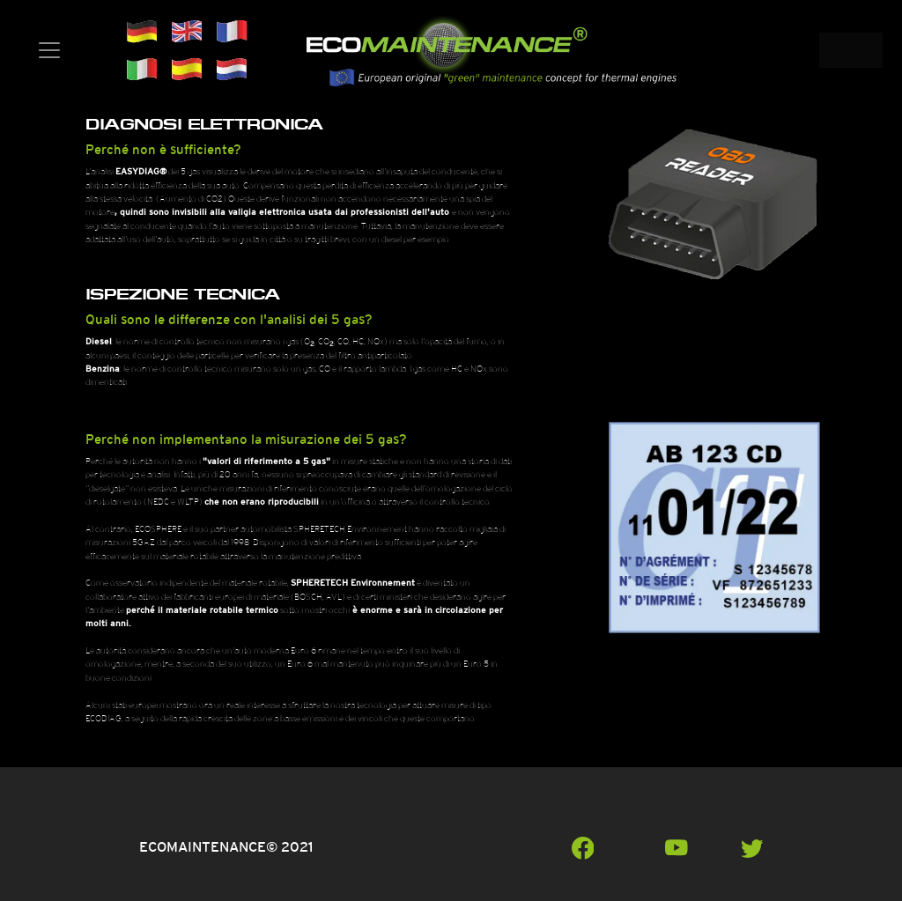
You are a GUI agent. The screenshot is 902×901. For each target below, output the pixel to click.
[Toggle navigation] (49, 50)
